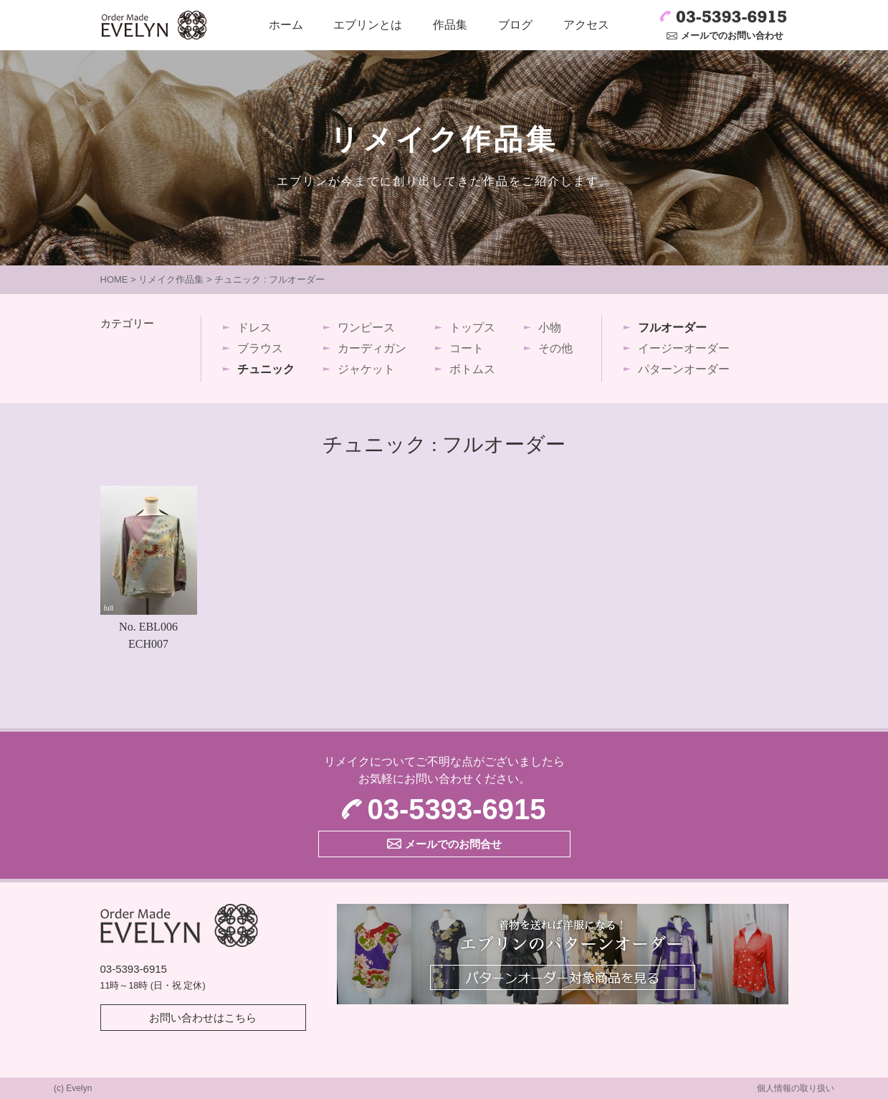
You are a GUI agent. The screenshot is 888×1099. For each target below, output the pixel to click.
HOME (114, 279)
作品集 (450, 25)
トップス (472, 327)
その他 (555, 348)
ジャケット (366, 369)
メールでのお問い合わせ (732, 35)
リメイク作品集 (171, 279)
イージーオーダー (684, 348)
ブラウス (260, 348)
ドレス (254, 327)
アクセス (586, 25)
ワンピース (366, 327)
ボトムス (472, 369)
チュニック (266, 369)
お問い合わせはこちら (203, 1017)
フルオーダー (672, 327)
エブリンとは (367, 25)
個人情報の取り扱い (795, 1088)
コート (466, 348)
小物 (549, 327)
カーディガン (372, 348)
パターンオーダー (684, 369)
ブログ (515, 25)
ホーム (286, 25)
